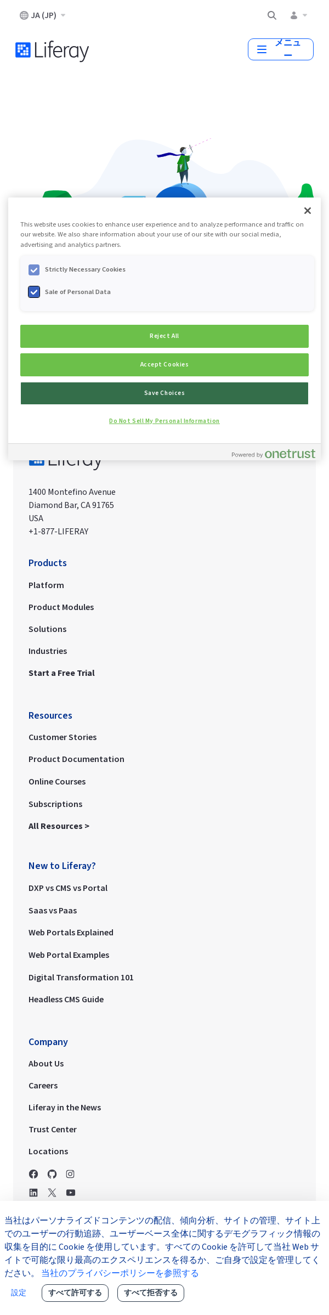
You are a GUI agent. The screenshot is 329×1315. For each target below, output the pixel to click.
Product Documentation (76, 758)
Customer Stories (63, 736)
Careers (43, 1085)
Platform (46, 584)
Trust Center (53, 1129)
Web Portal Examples (69, 954)
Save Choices (164, 393)
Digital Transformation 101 (81, 977)
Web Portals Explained (71, 932)
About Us (46, 1063)
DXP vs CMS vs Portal (68, 887)
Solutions (47, 628)
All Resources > (60, 825)
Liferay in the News (65, 1107)
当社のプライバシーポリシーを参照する (120, 1273)
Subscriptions (55, 803)
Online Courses (57, 781)
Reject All (164, 336)
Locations (48, 1150)
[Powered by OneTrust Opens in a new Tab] (273, 453)
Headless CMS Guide (66, 999)
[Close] (308, 211)
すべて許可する (75, 1293)
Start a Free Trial (62, 672)
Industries (48, 650)
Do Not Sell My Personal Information (164, 421)
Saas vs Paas (53, 910)
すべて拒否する (151, 1293)
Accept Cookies (164, 364)
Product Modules (61, 606)
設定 (18, 1293)
